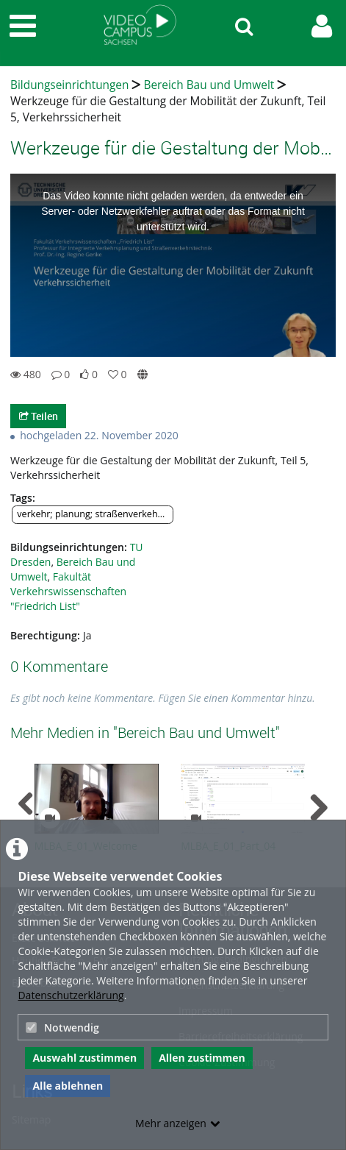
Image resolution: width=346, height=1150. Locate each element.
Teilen (38, 416)
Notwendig (62, 1027)
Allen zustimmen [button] (202, 1058)
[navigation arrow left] (26, 804)
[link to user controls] (321, 26)
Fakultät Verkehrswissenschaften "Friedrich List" (68, 591)
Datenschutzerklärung (70, 995)
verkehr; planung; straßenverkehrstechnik (95, 514)
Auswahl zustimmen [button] (84, 1058)
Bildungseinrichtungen (69, 85)
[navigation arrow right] (318, 808)
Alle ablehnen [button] (67, 1086)
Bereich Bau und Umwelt (208, 85)
